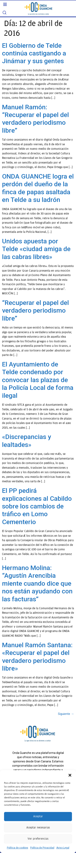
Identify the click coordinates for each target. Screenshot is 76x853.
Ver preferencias (38, 838)
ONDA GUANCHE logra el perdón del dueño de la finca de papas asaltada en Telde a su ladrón (38, 188)
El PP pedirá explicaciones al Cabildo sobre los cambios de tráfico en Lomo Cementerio (37, 506)
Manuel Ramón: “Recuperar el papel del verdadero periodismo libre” (35, 118)
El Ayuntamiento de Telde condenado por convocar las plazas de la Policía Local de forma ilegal (37, 379)
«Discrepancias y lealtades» (26, 440)
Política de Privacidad (42, 847)
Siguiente (66, 714)
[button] (70, 775)
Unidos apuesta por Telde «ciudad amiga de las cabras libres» (36, 249)
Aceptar (38, 816)
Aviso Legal (62, 847)
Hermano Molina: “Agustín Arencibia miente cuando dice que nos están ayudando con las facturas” (37, 583)
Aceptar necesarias (38, 827)
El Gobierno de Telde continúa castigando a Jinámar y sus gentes (34, 53)
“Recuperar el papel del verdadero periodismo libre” (35, 310)
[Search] (4, 12)
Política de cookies (17, 847)
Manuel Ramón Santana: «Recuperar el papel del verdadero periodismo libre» (37, 656)
